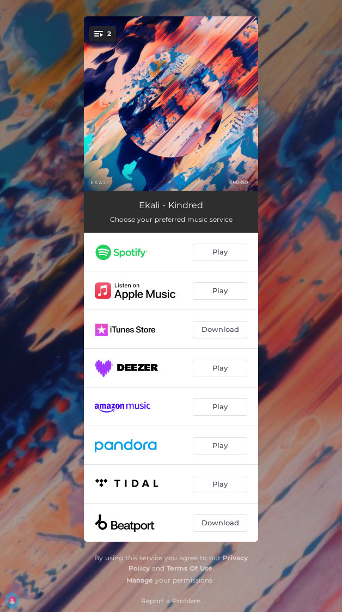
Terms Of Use (189, 568)
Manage (139, 580)
